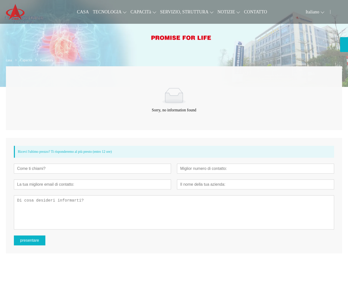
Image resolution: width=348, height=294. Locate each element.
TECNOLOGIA (107, 11)
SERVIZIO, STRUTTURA (184, 11)
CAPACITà (140, 11)
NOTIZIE (226, 11)
